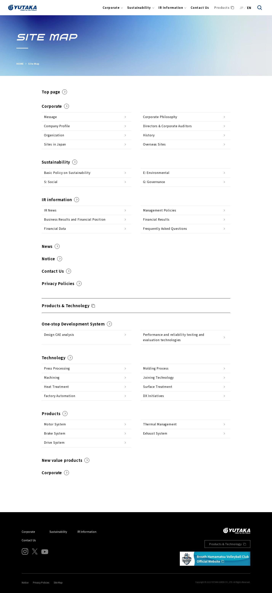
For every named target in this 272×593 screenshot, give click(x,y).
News (51, 246)
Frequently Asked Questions (165, 228)
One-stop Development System (77, 324)
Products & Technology (66, 305)
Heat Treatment (56, 386)
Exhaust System (155, 433)
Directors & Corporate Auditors (167, 126)
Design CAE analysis (59, 334)
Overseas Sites (154, 144)
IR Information (170, 8)
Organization (54, 135)
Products (222, 8)
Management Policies (159, 210)
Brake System (55, 433)
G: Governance (154, 181)
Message (50, 116)
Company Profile (57, 126)
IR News (50, 210)
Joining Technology (158, 377)
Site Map (58, 582)
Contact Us (200, 8)
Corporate (111, 8)
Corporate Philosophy (160, 116)
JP (241, 7)
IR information (60, 199)
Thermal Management (160, 424)
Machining (52, 377)
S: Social (51, 181)
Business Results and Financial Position (75, 219)
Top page (54, 92)
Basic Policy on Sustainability (67, 172)
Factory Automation (59, 395)
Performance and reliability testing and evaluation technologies (173, 337)
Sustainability (139, 8)
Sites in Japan (55, 144)
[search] (259, 7)
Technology (57, 357)
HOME (20, 63)
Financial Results (156, 219)
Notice (52, 258)
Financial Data (55, 228)
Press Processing (57, 368)
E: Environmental (156, 172)
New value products (65, 460)
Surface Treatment (157, 386)
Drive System (54, 442)
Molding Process (156, 368)
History (149, 135)
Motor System (55, 424)
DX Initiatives (153, 395)
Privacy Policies (62, 283)
